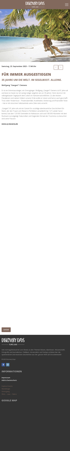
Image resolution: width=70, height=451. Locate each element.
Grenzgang (6, 391)
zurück (6, 329)
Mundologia (6, 389)
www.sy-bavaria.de (10, 124)
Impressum (6, 377)
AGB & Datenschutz (9, 380)
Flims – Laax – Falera (9, 394)
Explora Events (7, 386)
